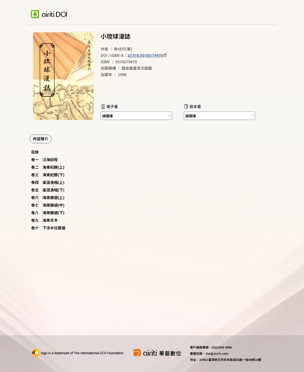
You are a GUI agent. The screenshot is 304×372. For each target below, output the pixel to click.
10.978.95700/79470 (145, 55)
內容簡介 (40, 138)
